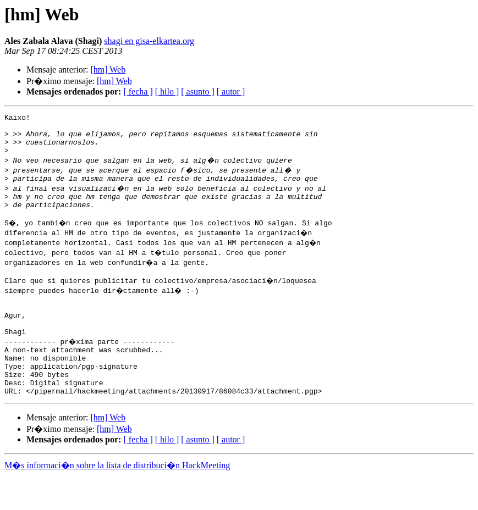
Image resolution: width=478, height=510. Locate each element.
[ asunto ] (197, 91)
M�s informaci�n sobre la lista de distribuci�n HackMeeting (117, 500)
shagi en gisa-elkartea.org (149, 41)
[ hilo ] (167, 91)
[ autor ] (231, 91)
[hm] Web (107, 69)
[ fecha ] (137, 91)
